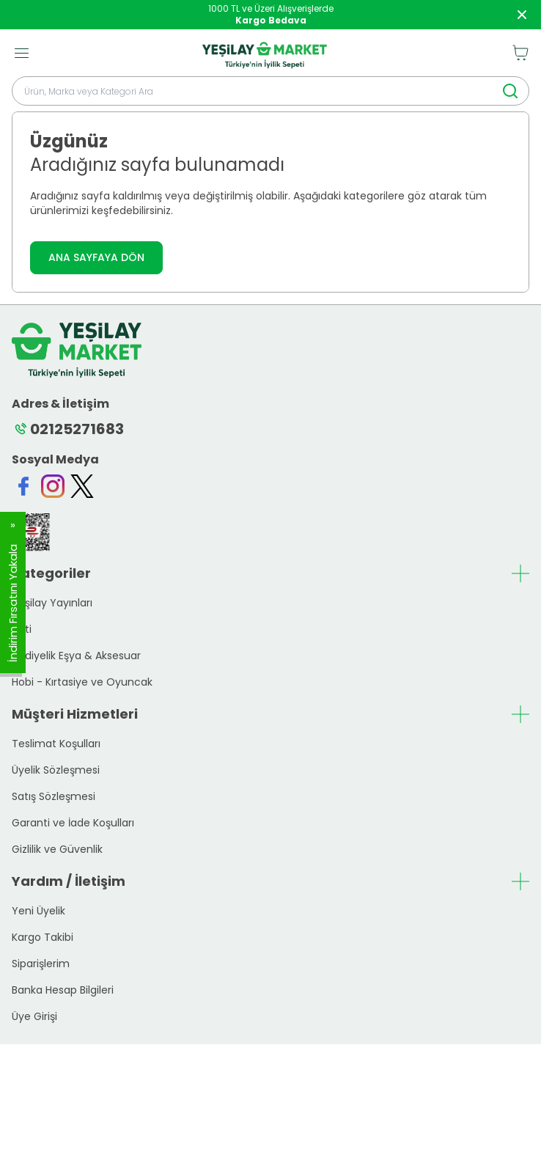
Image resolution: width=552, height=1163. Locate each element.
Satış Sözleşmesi (53, 796)
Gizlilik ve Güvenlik (57, 849)
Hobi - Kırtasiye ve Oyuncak (82, 682)
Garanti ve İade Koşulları (73, 822)
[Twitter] (82, 486)
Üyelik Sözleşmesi (56, 770)
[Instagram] (53, 486)
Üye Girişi (34, 1016)
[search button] (510, 91)
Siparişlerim (41, 963)
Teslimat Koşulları (56, 743)
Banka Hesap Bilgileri (63, 990)
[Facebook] (23, 486)
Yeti (22, 629)
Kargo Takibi (42, 937)
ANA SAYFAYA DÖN (96, 257)
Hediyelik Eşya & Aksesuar (76, 655)
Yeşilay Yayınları (52, 602)
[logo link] (264, 52)
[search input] (270, 91)
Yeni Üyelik (38, 910)
